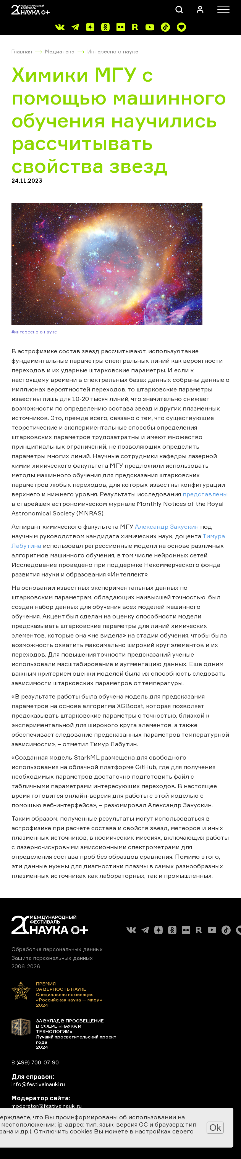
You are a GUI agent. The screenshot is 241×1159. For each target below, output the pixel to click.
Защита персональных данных (52, 958)
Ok (215, 1127)
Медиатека (59, 51)
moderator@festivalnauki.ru (46, 1106)
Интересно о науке (112, 51)
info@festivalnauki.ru (38, 1084)
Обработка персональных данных (57, 949)
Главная (21, 51)
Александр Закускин (167, 526)
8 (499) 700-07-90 (35, 1062)
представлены (205, 494)
